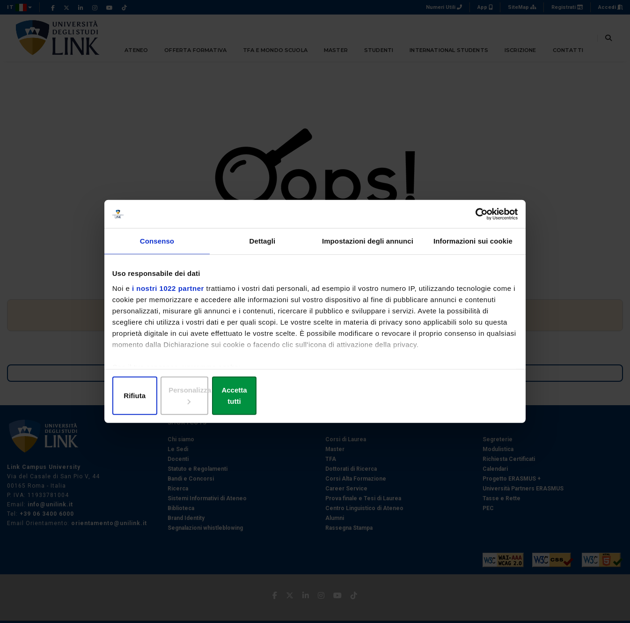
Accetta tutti (449, 396)
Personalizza (315, 396)
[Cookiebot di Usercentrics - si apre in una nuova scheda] (474, 221)
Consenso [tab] (157, 251)
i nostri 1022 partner (171, 297)
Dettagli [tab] (262, 251)
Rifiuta (180, 396)
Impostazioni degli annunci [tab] (367, 251)
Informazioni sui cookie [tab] (473, 251)
